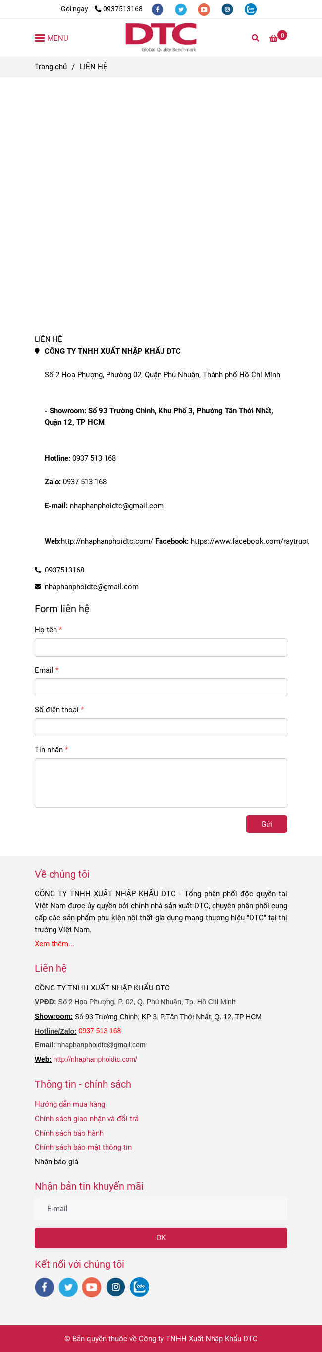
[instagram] (228, 9)
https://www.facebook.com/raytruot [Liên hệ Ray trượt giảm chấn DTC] (249, 541)
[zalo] (251, 9)
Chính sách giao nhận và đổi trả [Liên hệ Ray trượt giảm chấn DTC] (87, 1118)
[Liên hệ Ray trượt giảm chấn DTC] (278, 38)
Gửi (266, 824)
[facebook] (158, 9)
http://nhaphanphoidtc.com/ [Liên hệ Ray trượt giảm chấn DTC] (107, 541)
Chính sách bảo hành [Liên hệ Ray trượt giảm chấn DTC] (69, 1133)
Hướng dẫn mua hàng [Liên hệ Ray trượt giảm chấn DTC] (70, 1104)
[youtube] (204, 9)
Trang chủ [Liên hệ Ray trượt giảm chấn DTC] (51, 66)
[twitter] (181, 9)
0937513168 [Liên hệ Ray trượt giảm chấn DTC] (119, 9)
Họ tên (46, 629)
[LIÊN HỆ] (160, 37)
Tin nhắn (49, 749)
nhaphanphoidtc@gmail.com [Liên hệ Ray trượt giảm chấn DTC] (92, 586)
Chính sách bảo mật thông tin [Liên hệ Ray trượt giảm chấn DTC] (83, 1147)
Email (44, 670)
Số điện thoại (57, 709)
